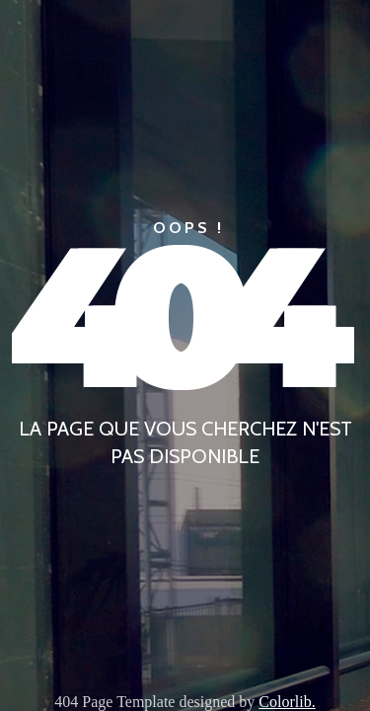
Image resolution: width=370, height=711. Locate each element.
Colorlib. (287, 701)
